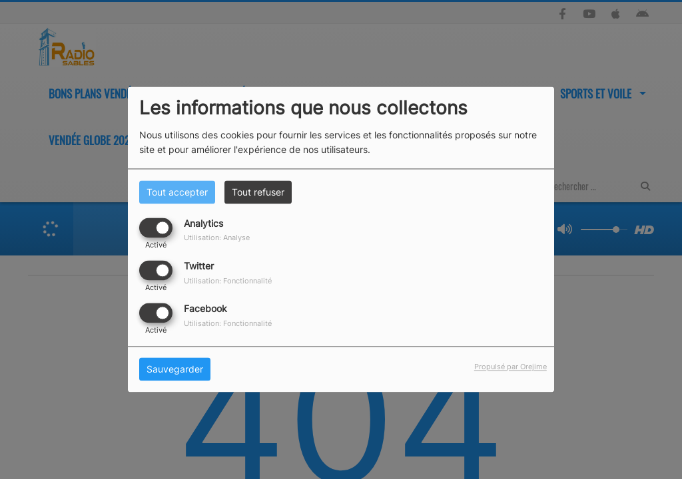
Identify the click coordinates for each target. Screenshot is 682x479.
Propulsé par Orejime (510, 367)
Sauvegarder (175, 369)
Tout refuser (258, 192)
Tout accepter (177, 192)
